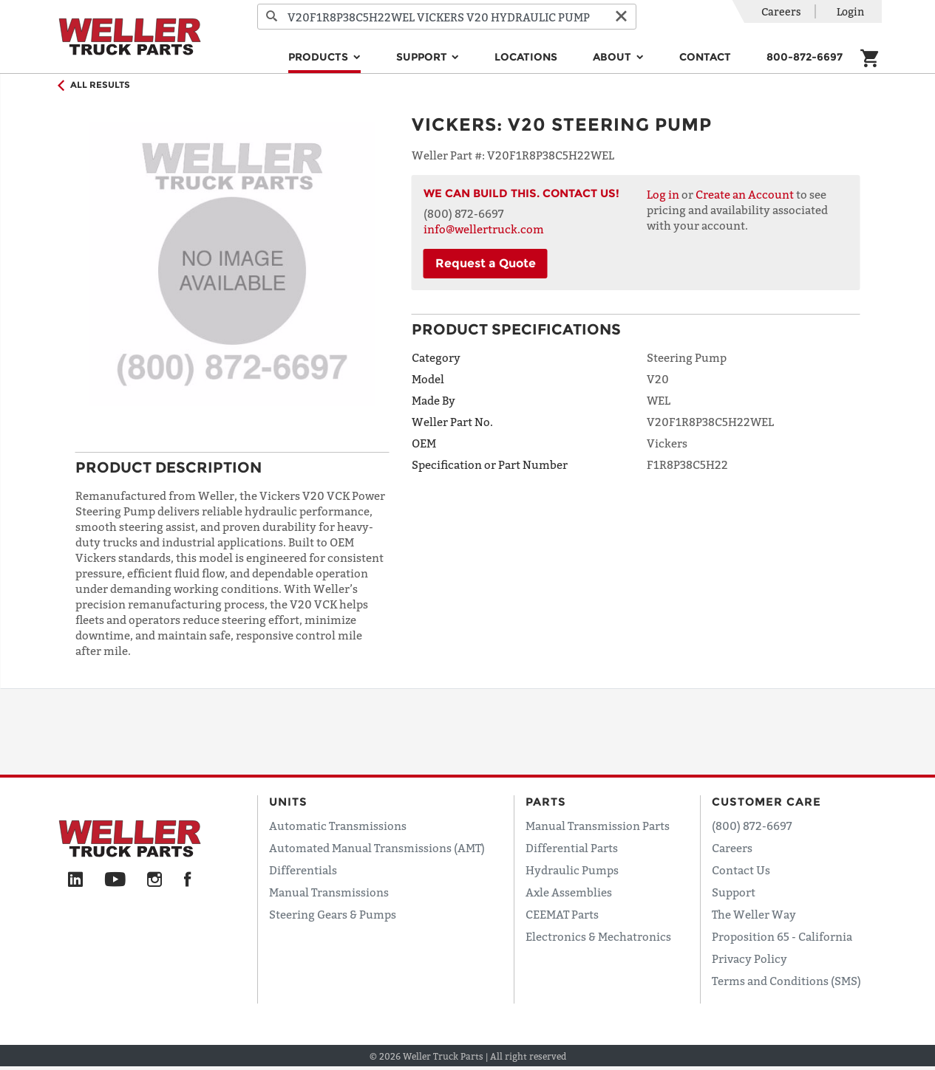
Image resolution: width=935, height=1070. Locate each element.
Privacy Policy (749, 958)
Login (850, 11)
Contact (705, 57)
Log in (663, 194)
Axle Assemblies (569, 892)
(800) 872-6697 (752, 825)
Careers (781, 11)
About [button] (613, 57)
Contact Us (741, 870)
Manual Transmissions (329, 892)
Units (288, 802)
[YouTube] (115, 880)
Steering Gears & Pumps (332, 914)
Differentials (303, 870)
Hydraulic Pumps (572, 870)
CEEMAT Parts (562, 914)
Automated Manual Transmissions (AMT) (377, 847)
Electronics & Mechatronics (598, 936)
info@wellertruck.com (484, 229)
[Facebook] (187, 880)
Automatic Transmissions (338, 825)
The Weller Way (754, 914)
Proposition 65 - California (782, 936)
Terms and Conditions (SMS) (786, 980)
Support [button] (423, 57)
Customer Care (766, 802)
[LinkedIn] (75, 880)
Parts (546, 802)
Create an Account (745, 194)
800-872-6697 (804, 57)
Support (733, 892)
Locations (525, 57)
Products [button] (319, 57)
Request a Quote (485, 263)
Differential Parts (572, 847)
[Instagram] (155, 880)
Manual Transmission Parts (598, 825)
